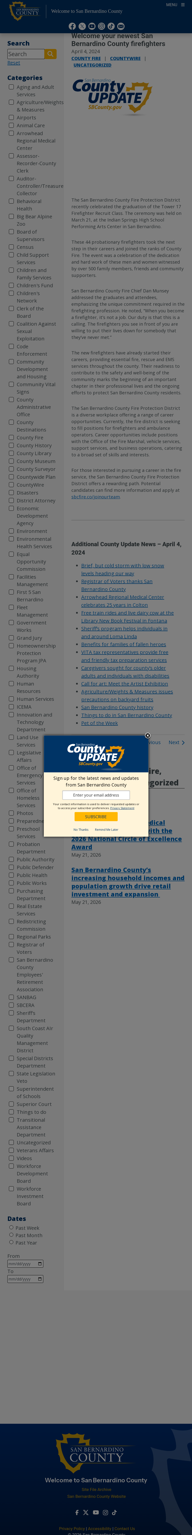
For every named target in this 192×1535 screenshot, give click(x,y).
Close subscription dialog (147, 736)
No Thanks (81, 830)
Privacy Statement (122, 808)
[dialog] (96, 786)
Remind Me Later (106, 830)
